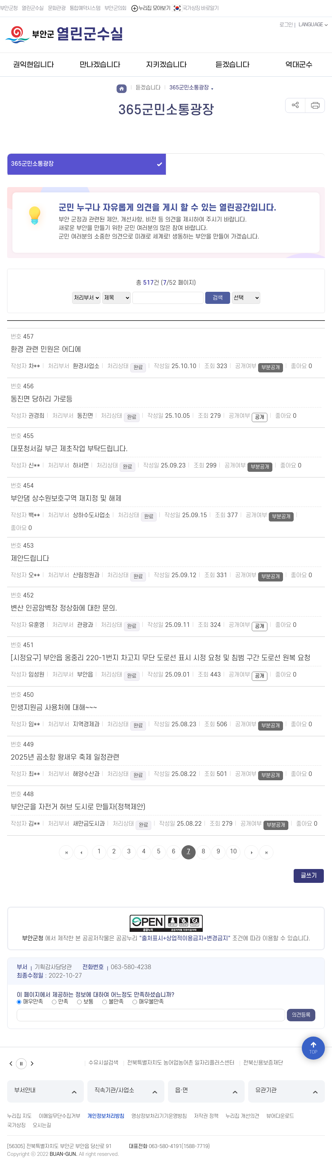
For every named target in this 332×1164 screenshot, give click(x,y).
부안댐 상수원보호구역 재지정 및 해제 (66, 499)
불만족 (116, 1002)
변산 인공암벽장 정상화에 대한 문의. (64, 608)
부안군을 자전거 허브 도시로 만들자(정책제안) (78, 807)
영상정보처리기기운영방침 (159, 1116)
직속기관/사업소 (125, 1091)
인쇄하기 (315, 105)
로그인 (286, 25)
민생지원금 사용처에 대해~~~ (54, 708)
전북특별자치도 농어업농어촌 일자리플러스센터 (180, 1063)
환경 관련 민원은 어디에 (46, 350)
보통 (88, 1002)
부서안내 (45, 1091)
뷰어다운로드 (280, 1116)
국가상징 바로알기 (195, 8)
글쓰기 (309, 876)
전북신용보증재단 (263, 1063)
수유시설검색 (103, 1063)
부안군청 (8, 8)
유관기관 (286, 1091)
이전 (10, 1064)
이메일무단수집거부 (59, 1116)
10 (233, 851)
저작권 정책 (206, 1116)
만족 (63, 1002)
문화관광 (56, 8)
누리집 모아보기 (150, 8)
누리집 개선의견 (242, 1116)
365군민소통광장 (32, 164)
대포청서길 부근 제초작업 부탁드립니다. (69, 449)
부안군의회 (115, 8)
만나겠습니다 (100, 65)
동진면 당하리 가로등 (41, 399)
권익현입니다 (33, 65)
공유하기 (295, 105)
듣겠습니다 (232, 65)
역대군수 (298, 65)
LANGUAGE (314, 24)
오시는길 (42, 1125)
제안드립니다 (30, 559)
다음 (32, 1064)
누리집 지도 (19, 1116)
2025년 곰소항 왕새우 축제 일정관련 (65, 757)
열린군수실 (33, 8)
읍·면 (206, 1091)
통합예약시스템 (85, 8)
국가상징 (16, 1125)
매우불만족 (151, 1002)
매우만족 (33, 1002)
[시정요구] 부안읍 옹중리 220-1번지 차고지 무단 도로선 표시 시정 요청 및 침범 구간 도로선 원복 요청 (160, 658)
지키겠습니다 (166, 65)
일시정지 (21, 1064)
